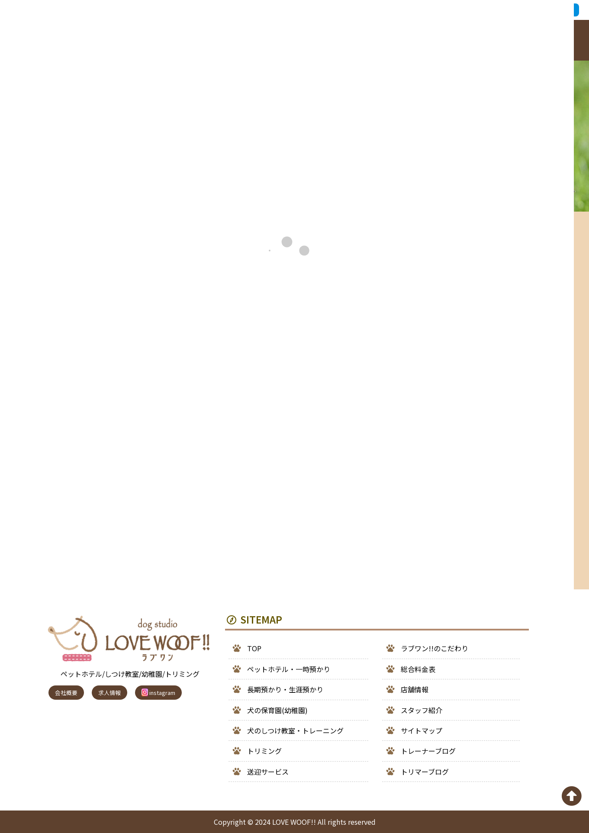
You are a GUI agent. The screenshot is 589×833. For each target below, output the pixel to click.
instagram (158, 692)
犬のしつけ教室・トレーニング (295, 730)
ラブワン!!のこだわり (434, 648)
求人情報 (109, 692)
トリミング (264, 751)
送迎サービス (268, 771)
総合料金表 (418, 669)
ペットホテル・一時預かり (288, 669)
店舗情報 (414, 689)
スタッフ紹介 (421, 710)
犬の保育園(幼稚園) (277, 710)
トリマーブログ (425, 771)
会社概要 (66, 692)
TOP (254, 648)
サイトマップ (421, 730)
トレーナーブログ (428, 751)
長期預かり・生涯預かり (285, 689)
